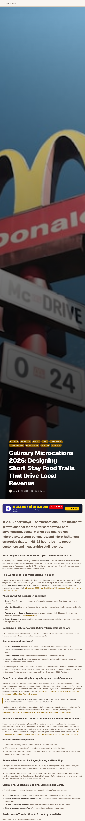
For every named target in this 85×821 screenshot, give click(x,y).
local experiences (30, 616)
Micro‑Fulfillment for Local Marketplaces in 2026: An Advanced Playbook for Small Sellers (36, 712)
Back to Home (10, 3)
